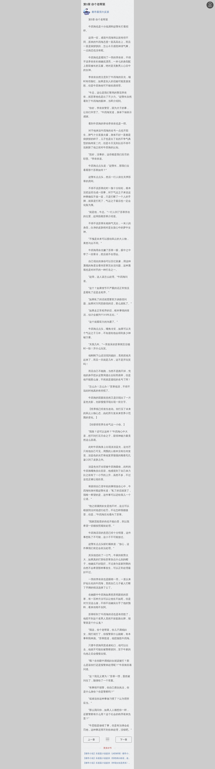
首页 (210, 4)
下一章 (123, 739)
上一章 (91, 739)
